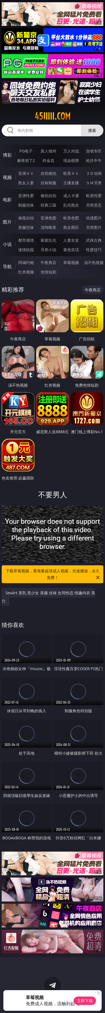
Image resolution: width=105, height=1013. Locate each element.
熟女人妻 (26, 182)
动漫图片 (94, 217)
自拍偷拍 (48, 173)
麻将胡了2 (26, 160)
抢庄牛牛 (94, 160)
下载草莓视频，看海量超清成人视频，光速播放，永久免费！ (53, 574)
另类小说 (48, 249)
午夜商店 (48, 262)
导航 (7, 266)
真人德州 (48, 151)
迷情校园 (26, 249)
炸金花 (48, 160)
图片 (7, 222)
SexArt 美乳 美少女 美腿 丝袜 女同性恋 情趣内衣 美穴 (48, 597)
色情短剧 (48, 272)
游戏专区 (94, 151)
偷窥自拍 (26, 217)
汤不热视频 (94, 262)
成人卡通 (71, 195)
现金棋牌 (71, 160)
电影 (7, 200)
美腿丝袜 (26, 227)
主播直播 (71, 182)
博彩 (7, 155)
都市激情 (26, 240)
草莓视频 (71, 262)
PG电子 (25, 151)
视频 (7, 177)
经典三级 (48, 205)
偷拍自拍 (48, 195)
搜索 (92, 130)
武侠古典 (94, 240)
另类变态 (94, 205)
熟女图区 (71, 227)
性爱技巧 (94, 249)
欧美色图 (71, 217)
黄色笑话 (71, 249)
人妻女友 (71, 240)
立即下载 (85, 1000)
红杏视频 (26, 272)
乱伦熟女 (71, 205)
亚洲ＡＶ (26, 173)
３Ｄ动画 (94, 173)
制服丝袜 (26, 205)
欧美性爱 (94, 195)
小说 (7, 244)
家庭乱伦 (48, 240)
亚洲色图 (48, 217)
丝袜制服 (48, 182)
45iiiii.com (52, 116)
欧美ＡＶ (71, 173)
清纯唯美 (48, 227)
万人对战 (71, 151)
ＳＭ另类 (94, 182)
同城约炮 (26, 262)
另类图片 (94, 227)
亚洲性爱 (26, 195)
